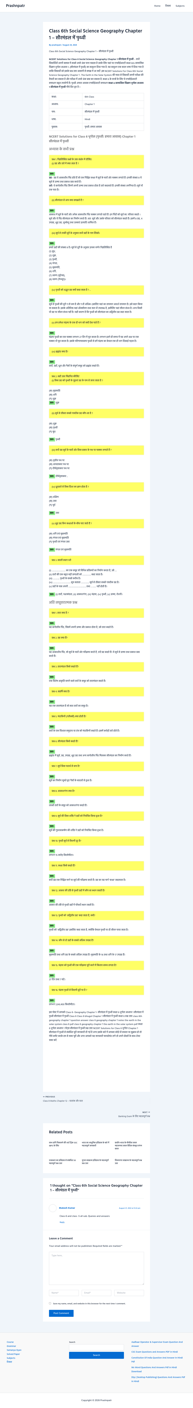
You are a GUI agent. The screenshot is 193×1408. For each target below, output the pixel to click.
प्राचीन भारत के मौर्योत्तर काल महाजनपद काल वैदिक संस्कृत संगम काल (128, 1146)
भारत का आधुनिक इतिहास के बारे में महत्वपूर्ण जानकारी (95, 1145)
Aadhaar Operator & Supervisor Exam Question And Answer (158, 1344)
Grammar (11, 1346)
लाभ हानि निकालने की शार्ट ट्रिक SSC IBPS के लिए (63, 1145)
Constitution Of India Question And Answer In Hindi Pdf (158, 1360)
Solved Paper (14, 1354)
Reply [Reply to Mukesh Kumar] (63, 1223)
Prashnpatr (15, 6)
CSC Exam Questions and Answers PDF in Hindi (155, 1352)
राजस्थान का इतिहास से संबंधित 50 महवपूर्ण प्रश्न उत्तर (62, 1163)
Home (157, 6)
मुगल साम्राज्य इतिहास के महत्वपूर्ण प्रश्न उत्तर (95, 1163)
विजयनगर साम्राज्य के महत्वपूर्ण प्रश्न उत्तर (128, 1163)
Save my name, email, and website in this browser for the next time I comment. (89, 1305)
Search (72, 1342)
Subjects (180, 6)
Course (10, 1342)
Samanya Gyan (14, 1350)
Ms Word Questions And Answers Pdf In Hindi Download (155, 1370)
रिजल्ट (168, 6)
